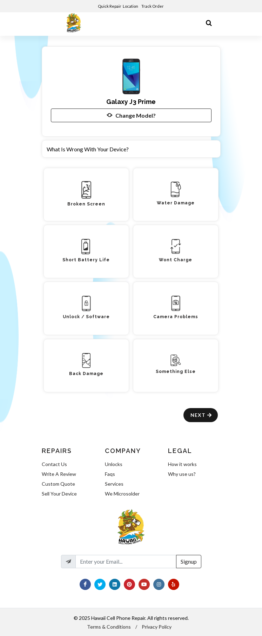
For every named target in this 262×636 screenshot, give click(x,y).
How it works (182, 464)
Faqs (110, 474)
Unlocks (113, 464)
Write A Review (59, 474)
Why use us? (182, 474)
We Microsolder (122, 494)
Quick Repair (109, 6)
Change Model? (131, 115)
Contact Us (54, 464)
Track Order (152, 6)
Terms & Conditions (109, 627)
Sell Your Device (59, 494)
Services (114, 484)
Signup (189, 561)
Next (201, 415)
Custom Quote (58, 484)
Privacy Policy (157, 627)
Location (131, 6)
